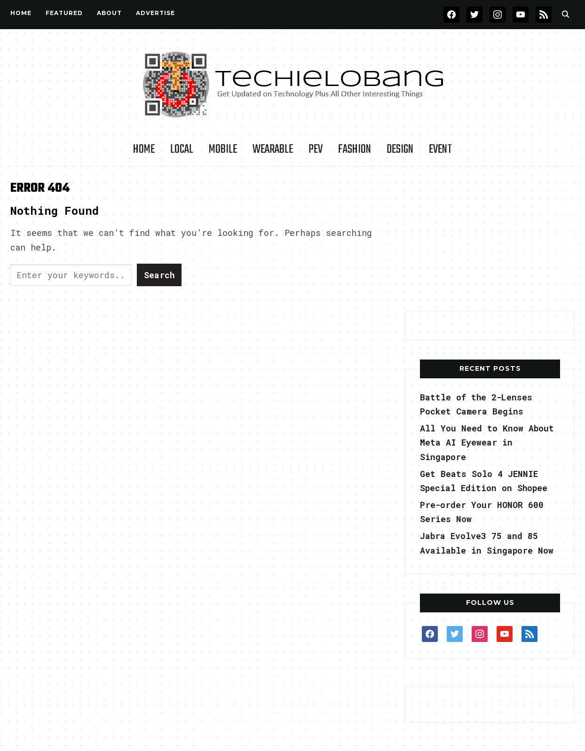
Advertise (155, 12)
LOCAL (181, 149)
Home (21, 12)
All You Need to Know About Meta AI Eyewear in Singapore (487, 442)
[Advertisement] (490, 239)
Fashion (354, 149)
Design (400, 149)
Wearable (273, 149)
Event (440, 149)
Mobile (223, 149)
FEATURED (64, 12)
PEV (315, 149)
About (109, 12)
